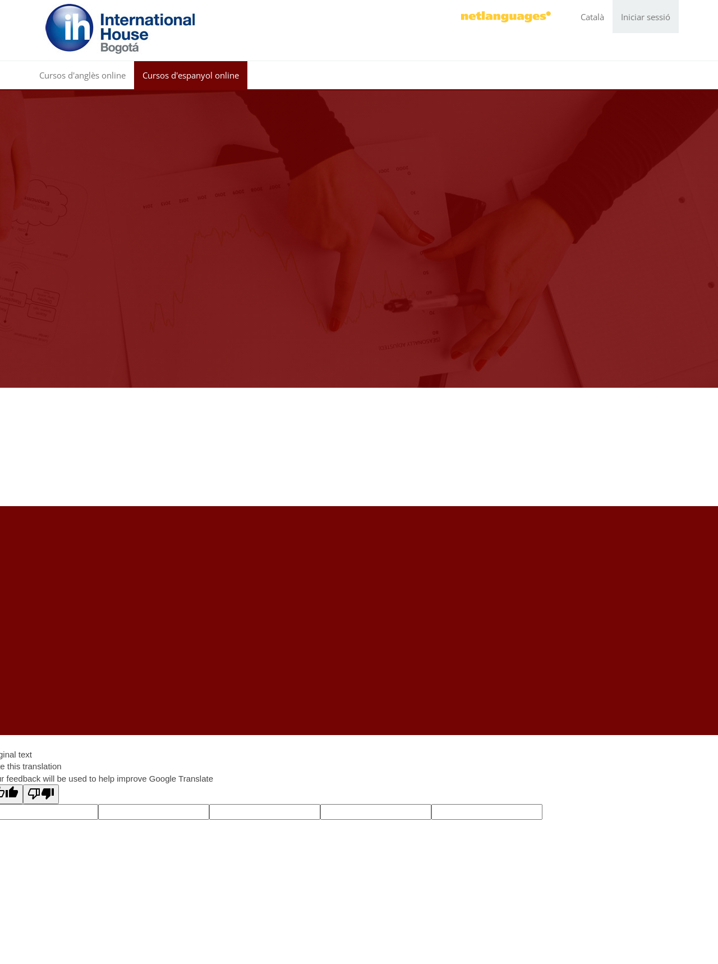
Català (592, 16)
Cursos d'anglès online (82, 75)
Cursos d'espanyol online (190, 75)
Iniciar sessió (645, 16)
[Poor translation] (41, 794)
